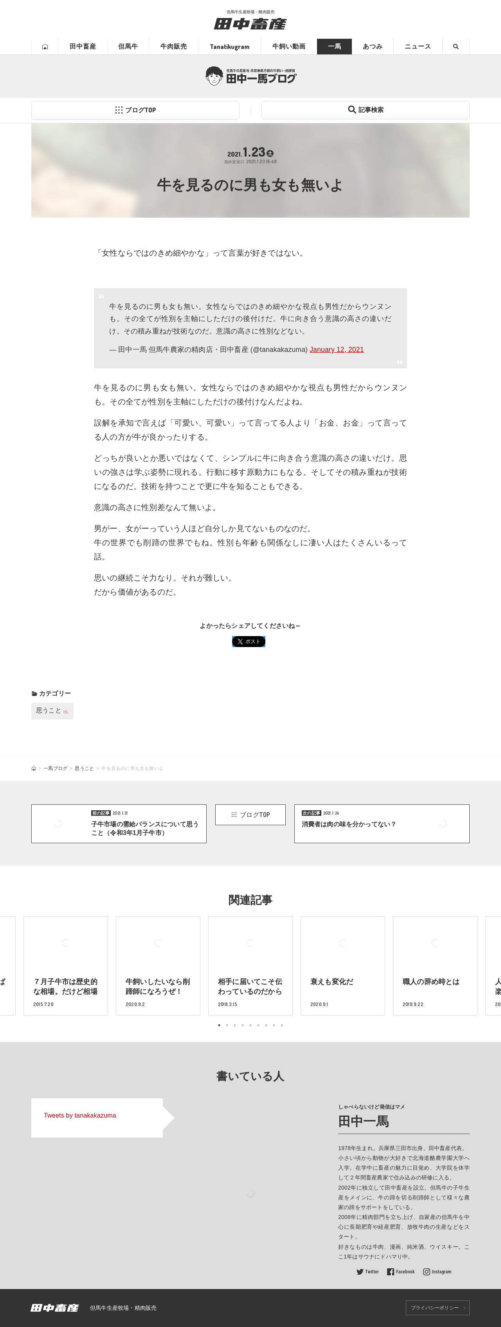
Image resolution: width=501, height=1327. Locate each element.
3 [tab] (235, 1025)
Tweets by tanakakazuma (80, 1115)
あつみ (373, 46)
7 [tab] (266, 1025)
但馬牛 (128, 46)
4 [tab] (243, 1025)
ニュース (418, 46)
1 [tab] (219, 1025)
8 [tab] (274, 1025)
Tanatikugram (229, 46)
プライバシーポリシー (435, 1308)
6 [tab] (258, 1025)
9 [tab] (282, 1025)
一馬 (334, 46)
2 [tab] (227, 1025)
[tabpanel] (250, 965)
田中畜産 (83, 46)
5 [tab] (250, 1025)
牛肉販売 (173, 46)
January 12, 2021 (337, 349)
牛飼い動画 (289, 46)
